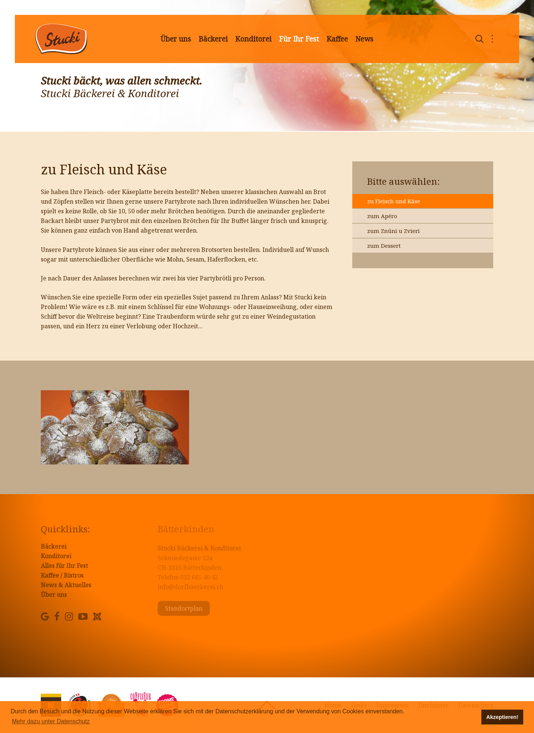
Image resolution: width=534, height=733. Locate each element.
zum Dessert (384, 245)
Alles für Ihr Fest (64, 566)
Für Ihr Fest (299, 39)
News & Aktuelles (66, 585)
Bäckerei (213, 39)
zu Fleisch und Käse (393, 201)
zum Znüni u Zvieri (393, 230)
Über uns (176, 39)
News (364, 39)
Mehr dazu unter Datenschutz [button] (51, 721)
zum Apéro (382, 216)
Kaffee (337, 39)
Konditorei (253, 39)
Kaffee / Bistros (62, 575)
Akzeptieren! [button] (502, 717)
